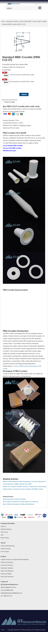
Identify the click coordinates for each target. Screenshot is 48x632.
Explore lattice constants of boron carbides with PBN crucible (23, 489)
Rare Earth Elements (7, 576)
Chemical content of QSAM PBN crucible (21, 75)
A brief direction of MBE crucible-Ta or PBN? (17, 484)
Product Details (9, 102)
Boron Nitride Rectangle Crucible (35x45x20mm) (18, 504)
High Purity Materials (7, 571)
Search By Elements (7, 562)
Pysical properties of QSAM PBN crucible (21, 81)
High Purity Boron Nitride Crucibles (14, 499)
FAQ (2, 535)
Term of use (4, 532)
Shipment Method (6, 529)
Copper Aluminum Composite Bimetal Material (15, 559)
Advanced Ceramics (12, 21)
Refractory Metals (6, 574)
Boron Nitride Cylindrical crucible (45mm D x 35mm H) (20, 501)
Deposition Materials (7, 568)
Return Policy (5, 538)
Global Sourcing (5, 548)
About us (3, 526)
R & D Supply (5, 551)
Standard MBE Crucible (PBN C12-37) (14, 24)
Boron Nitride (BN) (25, 21)
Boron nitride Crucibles (40, 21)
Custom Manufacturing (7, 546)
